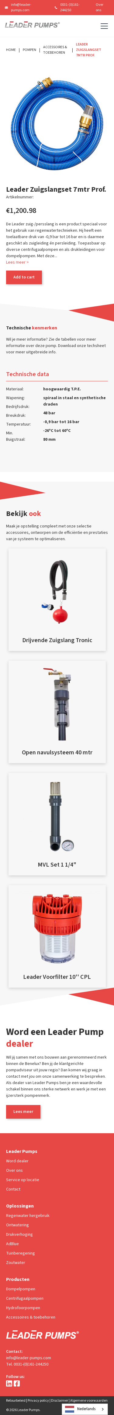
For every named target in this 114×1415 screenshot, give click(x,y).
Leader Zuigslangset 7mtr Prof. (88, 50)
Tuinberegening (20, 1253)
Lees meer (23, 1112)
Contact (13, 1189)
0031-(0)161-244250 (70, 7)
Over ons (99, 7)
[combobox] (85, 1409)
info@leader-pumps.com (21, 7)
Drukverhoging (19, 1234)
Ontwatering (17, 1225)
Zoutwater (15, 1263)
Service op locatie (22, 1180)
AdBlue (12, 1244)
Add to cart (24, 277)
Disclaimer (59, 1400)
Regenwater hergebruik (28, 1216)
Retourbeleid (16, 1400)
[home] (32, 26)
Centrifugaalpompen (24, 1298)
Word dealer (17, 1161)
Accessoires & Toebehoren (55, 50)
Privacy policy (38, 1400)
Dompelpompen (20, 1289)
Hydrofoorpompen (23, 1308)
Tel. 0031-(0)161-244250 (27, 1364)
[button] (103, 26)
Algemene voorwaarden (89, 1400)
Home (11, 49)
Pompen (29, 49)
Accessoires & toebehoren (30, 1317)
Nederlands (80, 1409)
